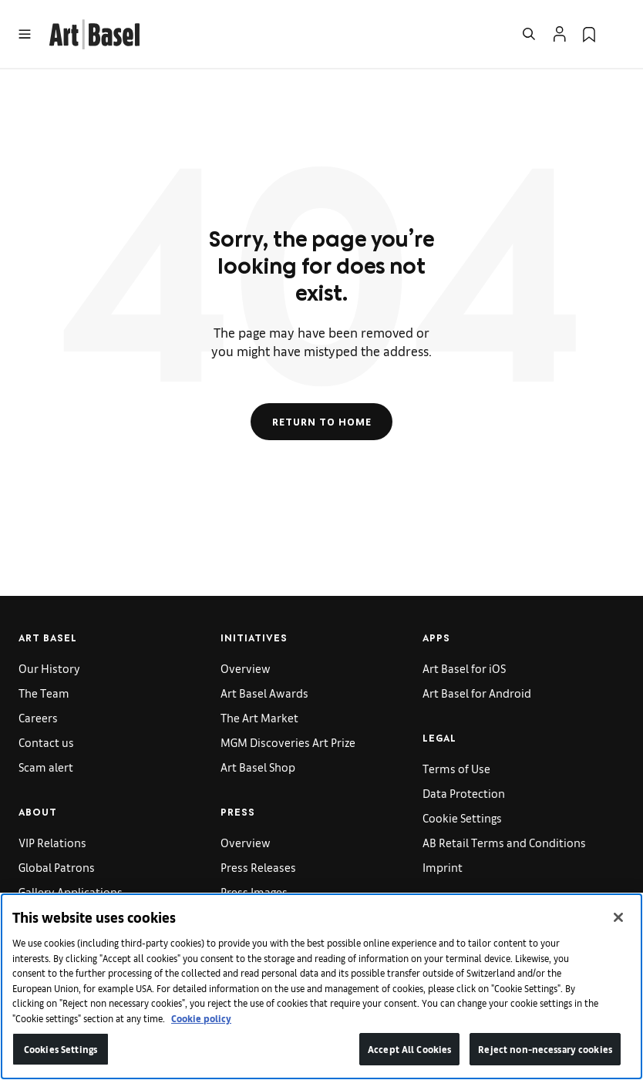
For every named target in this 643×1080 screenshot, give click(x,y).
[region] (321, 986)
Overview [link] (246, 668)
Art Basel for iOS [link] (464, 668)
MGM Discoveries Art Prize (288, 742)
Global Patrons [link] (57, 867)
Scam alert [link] (46, 766)
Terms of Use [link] (456, 768)
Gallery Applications (71, 891)
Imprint (442, 867)
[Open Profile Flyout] (559, 34)
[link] (94, 32)
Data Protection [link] (463, 793)
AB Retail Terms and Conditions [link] (504, 842)
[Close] (618, 917)
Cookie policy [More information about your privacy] (201, 1018)
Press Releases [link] (258, 867)
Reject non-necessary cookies (545, 1049)
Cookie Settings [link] (462, 817)
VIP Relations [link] (52, 842)
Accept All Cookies (409, 1049)
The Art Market (259, 717)
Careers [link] (38, 717)
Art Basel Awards (264, 692)
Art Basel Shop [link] (258, 766)
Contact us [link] (46, 742)
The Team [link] (44, 692)
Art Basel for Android (476, 692)
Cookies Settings (60, 1049)
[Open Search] (529, 34)
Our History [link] (49, 668)
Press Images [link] (254, 891)
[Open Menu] (24, 34)
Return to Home (322, 422)
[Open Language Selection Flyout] (618, 34)
